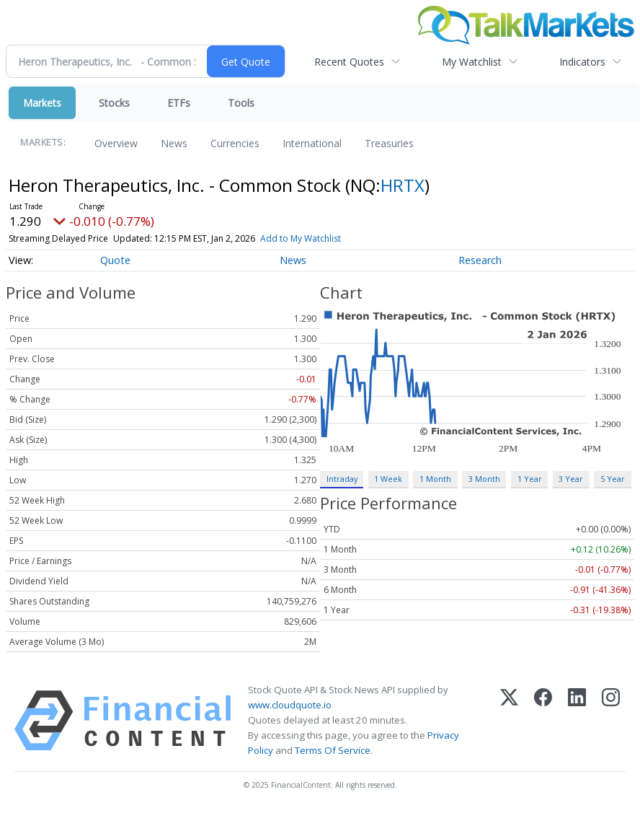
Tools (241, 103)
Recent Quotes (349, 62)
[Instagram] (611, 720)
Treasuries (389, 143)
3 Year (571, 478)
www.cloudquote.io (290, 704)
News (174, 143)
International (312, 143)
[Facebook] (543, 720)
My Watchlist (472, 62)
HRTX (403, 185)
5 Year (612, 478)
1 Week (388, 478)
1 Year (529, 478)
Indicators (582, 62)
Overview (116, 143)
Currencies (234, 143)
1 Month (435, 478)
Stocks (114, 103)
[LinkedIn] (577, 720)
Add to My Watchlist (300, 238)
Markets (42, 103)
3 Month (484, 478)
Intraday (341, 478)
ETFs (178, 103)
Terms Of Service (332, 750)
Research (480, 260)
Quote (115, 260)
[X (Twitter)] (509, 720)
